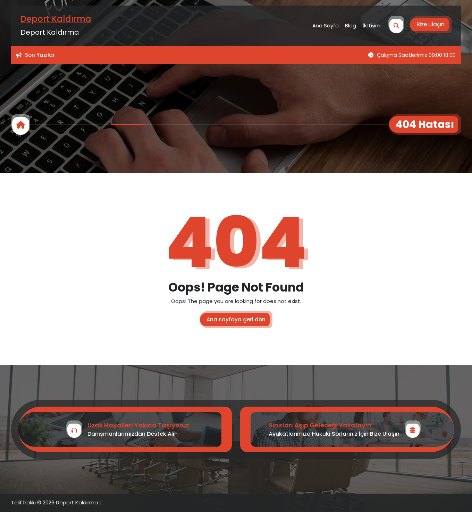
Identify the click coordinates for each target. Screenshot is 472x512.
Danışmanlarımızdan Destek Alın (132, 434)
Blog (350, 25)
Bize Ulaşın (430, 24)
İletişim (371, 25)
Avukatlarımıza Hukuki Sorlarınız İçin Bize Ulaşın (334, 434)
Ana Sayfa (325, 25)
